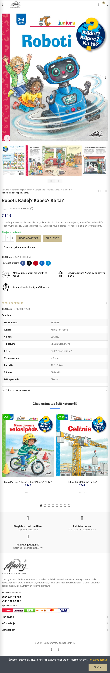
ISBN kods (7, 309)
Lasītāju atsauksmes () (21, 208)
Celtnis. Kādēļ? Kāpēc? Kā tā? (82, 482)
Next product (106, 191)
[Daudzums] (8, 238)
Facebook (23, 263)
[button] (5, 77)
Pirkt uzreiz (52, 238)
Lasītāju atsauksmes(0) (16, 390)
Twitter (29, 263)
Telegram (48, 263)
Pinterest (35, 263)
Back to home (102, 191)
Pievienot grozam (28, 238)
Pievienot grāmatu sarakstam (19, 247)
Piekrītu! (97, 667)
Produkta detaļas (13, 303)
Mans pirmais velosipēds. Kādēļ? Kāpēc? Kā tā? (28, 482)
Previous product (98, 191)
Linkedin (42, 263)
